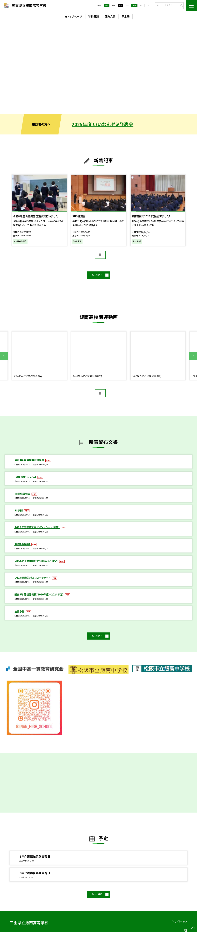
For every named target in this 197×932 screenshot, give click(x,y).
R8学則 (18, 510)
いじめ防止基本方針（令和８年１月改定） (36, 561)
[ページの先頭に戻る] (193, 928)
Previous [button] (4, 356)
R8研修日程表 (22, 493)
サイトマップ (180, 921)
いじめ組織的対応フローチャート (32, 577)
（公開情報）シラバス (25, 477)
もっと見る (97, 275)
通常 (106, 5)
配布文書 (110, 16)
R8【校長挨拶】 (22, 544)
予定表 (126, 16)
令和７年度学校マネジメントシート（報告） (37, 527)
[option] (98, 67)
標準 (134, 5)
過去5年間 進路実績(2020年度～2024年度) (39, 594)
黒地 (120, 5)
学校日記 (93, 16)
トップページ (74, 16)
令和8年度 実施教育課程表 (29, 460)
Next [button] (193, 356)
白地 (113, 5)
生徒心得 (19, 611)
